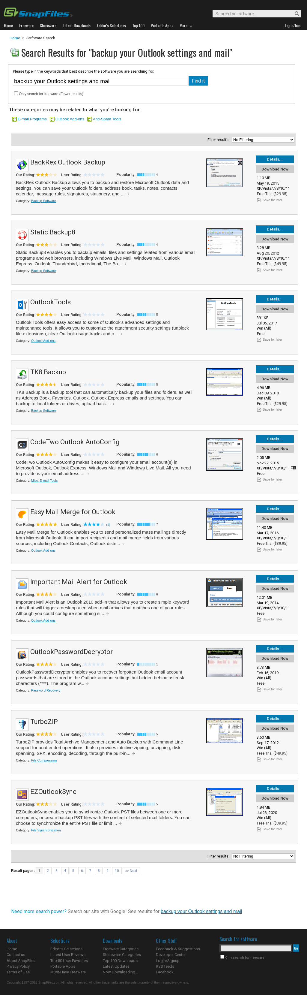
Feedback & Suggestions (178, 949)
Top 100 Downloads (120, 960)
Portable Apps (62, 966)
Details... (275, 159)
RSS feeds (165, 966)
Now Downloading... (120, 972)
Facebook (165, 972)
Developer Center (171, 954)
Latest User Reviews (67, 954)
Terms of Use (18, 972)
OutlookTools (50, 302)
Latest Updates (116, 966)
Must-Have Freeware (68, 972)
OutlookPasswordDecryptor (71, 652)
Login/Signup (168, 960)
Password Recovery (46, 690)
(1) (108, 524)
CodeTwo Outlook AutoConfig (75, 442)
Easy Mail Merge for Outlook (72, 512)
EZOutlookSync (53, 791)
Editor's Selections (66, 949)
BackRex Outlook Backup (67, 162)
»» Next (131, 871)
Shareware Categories (122, 954)
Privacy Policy (18, 966)
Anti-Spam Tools (107, 119)
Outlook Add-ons (69, 119)
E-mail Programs (32, 119)
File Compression (44, 760)
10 (117, 871)
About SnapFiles (21, 960)
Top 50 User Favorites (69, 960)
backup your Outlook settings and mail (201, 911)
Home (15, 38)
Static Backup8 (52, 232)
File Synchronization (46, 830)
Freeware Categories (121, 949)
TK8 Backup (48, 372)
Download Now (274, 169)
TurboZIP (44, 721)
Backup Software (43, 201)
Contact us (16, 954)
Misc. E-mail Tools (44, 480)
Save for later (272, 200)
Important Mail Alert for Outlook (78, 582)
